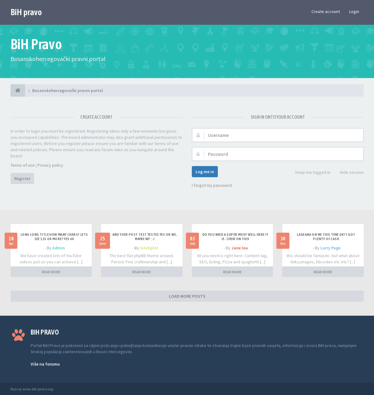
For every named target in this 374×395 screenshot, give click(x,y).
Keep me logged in (309, 172)
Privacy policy (50, 165)
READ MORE (51, 272)
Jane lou (239, 248)
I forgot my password (212, 185)
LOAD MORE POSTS (187, 296)
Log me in (205, 171)
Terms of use (23, 165)
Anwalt (59, 389)
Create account (325, 11)
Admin (58, 248)
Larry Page (330, 248)
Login (354, 11)
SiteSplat (149, 248)
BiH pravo (26, 12)
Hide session (348, 172)
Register (22, 178)
